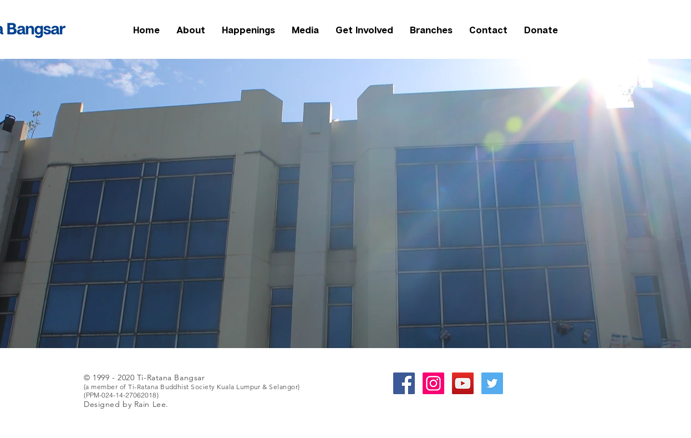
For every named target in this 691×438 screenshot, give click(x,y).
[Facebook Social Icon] (404, 383)
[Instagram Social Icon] (433, 383)
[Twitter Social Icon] (492, 383)
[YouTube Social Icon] (463, 383)
